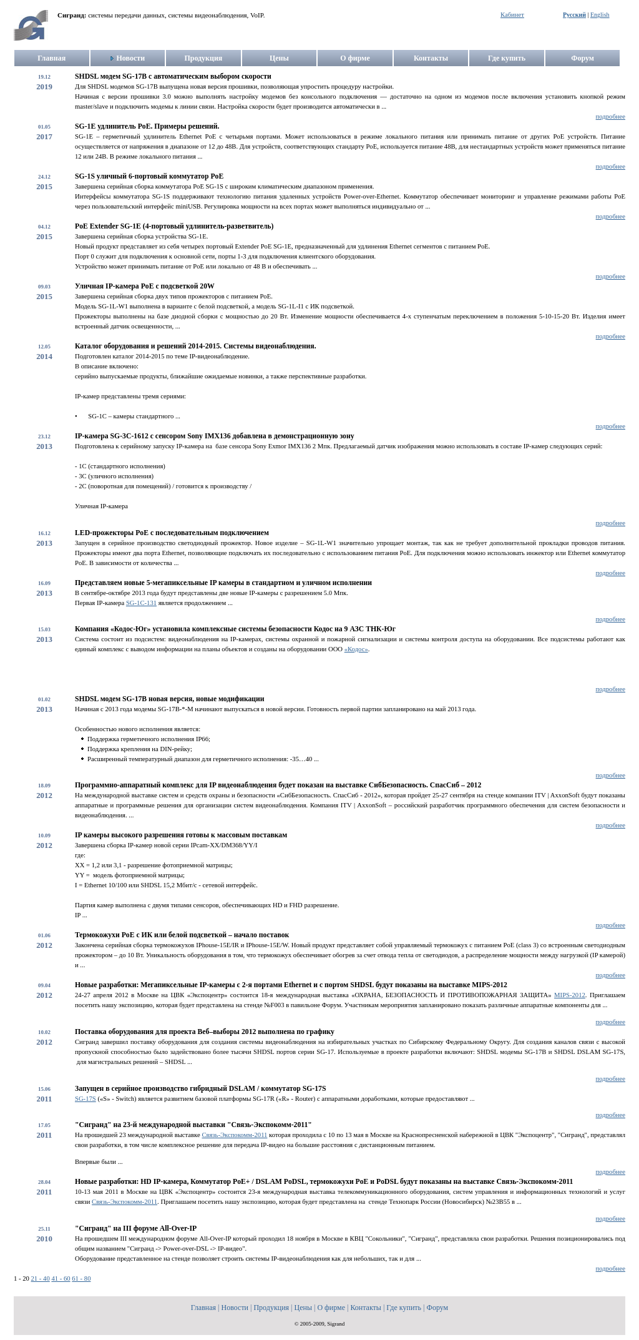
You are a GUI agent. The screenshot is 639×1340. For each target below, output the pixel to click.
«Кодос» (356, 649)
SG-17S (85, 1098)
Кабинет (512, 14)
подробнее (610, 116)
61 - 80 (81, 1278)
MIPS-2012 (569, 995)
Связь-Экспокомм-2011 (234, 1134)
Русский (574, 14)
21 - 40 (40, 1278)
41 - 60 (60, 1278)
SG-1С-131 (141, 602)
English (600, 14)
